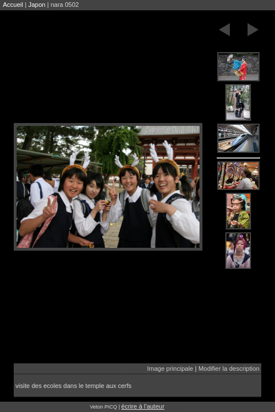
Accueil (13, 4)
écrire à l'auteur (142, 406)
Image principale (170, 368)
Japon (36, 4)
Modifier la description (229, 368)
